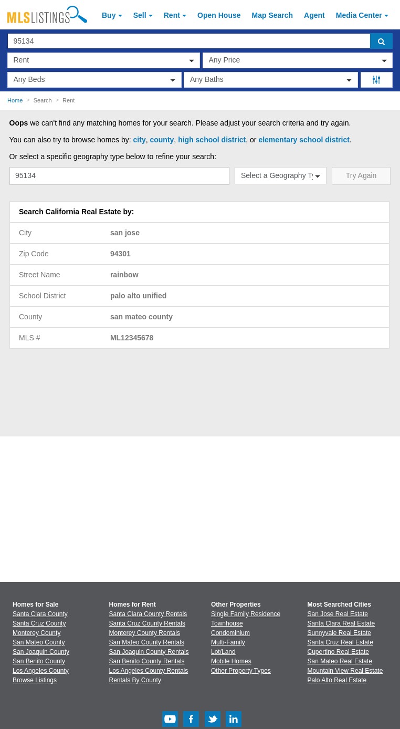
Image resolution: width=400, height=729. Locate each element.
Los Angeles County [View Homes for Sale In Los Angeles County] (41, 670)
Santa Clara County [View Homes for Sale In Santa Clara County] (40, 614)
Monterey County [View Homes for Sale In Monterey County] (36, 633)
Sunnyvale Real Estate (339, 633)
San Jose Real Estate (338, 614)
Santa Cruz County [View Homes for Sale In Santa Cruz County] (39, 623)
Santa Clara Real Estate (341, 623)
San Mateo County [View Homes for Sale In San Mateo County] (39, 642)
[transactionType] (103, 60)
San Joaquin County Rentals (149, 651)
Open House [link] (218, 15)
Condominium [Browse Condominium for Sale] (230, 633)
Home (15, 100)
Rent (172, 15)
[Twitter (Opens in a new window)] (212, 724)
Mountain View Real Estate (345, 670)
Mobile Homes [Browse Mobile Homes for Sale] (231, 661)
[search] (381, 41)
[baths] (271, 80)
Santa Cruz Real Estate (340, 642)
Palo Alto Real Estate (337, 680)
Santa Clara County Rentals (148, 614)
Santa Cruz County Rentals (147, 623)
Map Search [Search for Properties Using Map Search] (272, 15)
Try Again (361, 175)
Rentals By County (135, 680)
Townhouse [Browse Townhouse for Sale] (227, 623)
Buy (108, 15)
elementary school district (304, 140)
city (139, 140)
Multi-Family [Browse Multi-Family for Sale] (228, 642)
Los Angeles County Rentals (148, 670)
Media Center (359, 15)
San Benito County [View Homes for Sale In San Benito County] (39, 661)
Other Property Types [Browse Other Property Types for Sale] (241, 670)
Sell (139, 15)
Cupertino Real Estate (338, 651)
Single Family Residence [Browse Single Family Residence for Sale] (245, 614)
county (162, 140)
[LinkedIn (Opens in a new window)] (233, 724)
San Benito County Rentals (147, 661)
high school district (212, 140)
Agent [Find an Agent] (314, 15)
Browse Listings (35, 680)
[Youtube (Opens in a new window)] (170, 724)
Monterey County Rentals (144, 633)
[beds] (94, 80)
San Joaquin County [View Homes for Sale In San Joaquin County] (41, 651)
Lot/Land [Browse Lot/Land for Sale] (223, 651)
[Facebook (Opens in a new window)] (191, 724)
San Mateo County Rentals (146, 642)
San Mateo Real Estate (340, 661)
